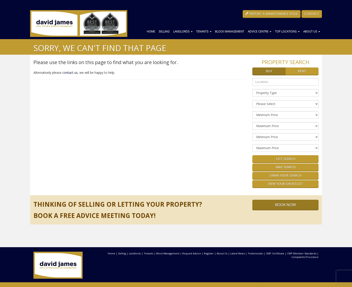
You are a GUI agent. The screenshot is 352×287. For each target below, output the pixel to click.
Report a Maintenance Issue (271, 13)
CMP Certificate (275, 253)
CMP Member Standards (301, 253)
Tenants (203, 31)
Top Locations (287, 31)
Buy (269, 71)
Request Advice (191, 253)
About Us (311, 31)
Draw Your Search (285, 175)
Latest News (237, 253)
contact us (70, 72)
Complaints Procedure (305, 257)
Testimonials (255, 253)
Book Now (285, 204)
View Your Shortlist (285, 184)
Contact (311, 13)
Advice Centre (259, 31)
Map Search (285, 167)
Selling (164, 31)
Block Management (229, 31)
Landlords (183, 31)
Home (151, 31)
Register (209, 253)
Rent (302, 71)
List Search (285, 159)
